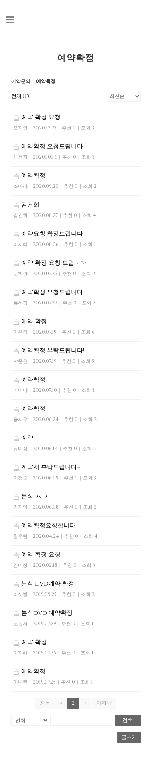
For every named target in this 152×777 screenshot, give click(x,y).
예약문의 (20, 81)
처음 (45, 703)
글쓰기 (129, 737)
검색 (127, 720)
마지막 (104, 703)
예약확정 (45, 81)
